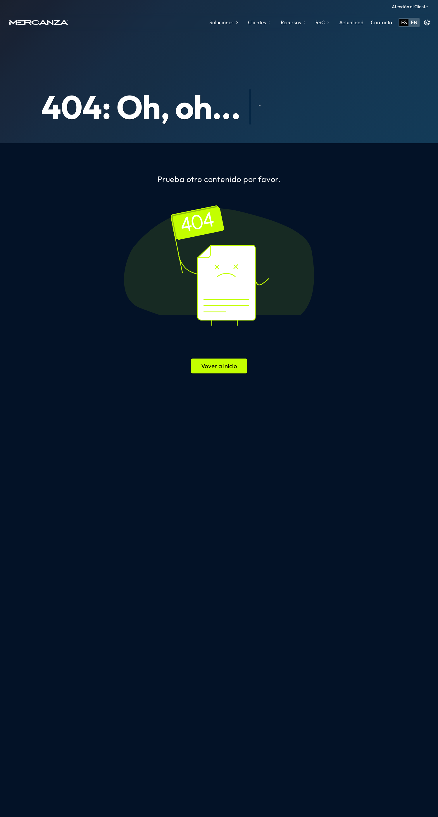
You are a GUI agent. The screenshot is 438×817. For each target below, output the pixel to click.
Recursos (294, 22)
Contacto (381, 22)
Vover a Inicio (219, 366)
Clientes (260, 22)
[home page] (38, 22)
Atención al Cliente (410, 6)
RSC (322, 22)
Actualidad (351, 22)
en (414, 22)
